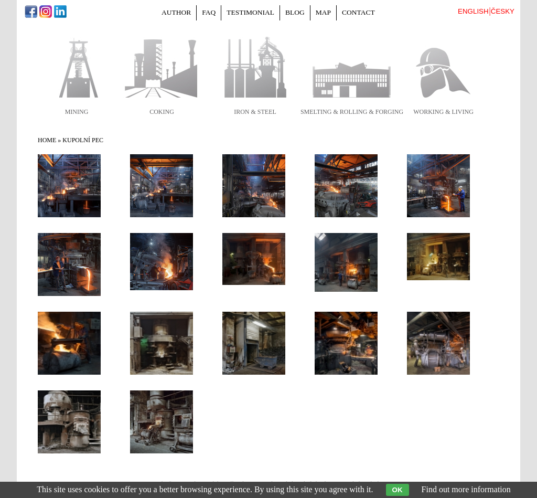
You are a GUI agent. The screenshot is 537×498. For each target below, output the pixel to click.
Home (47, 140)
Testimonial (250, 12)
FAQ (209, 12)
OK (397, 490)
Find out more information (466, 489)
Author (176, 12)
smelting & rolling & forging (351, 111)
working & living (443, 111)
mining (77, 111)
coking (161, 111)
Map (323, 12)
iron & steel (255, 111)
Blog (295, 12)
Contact (358, 12)
